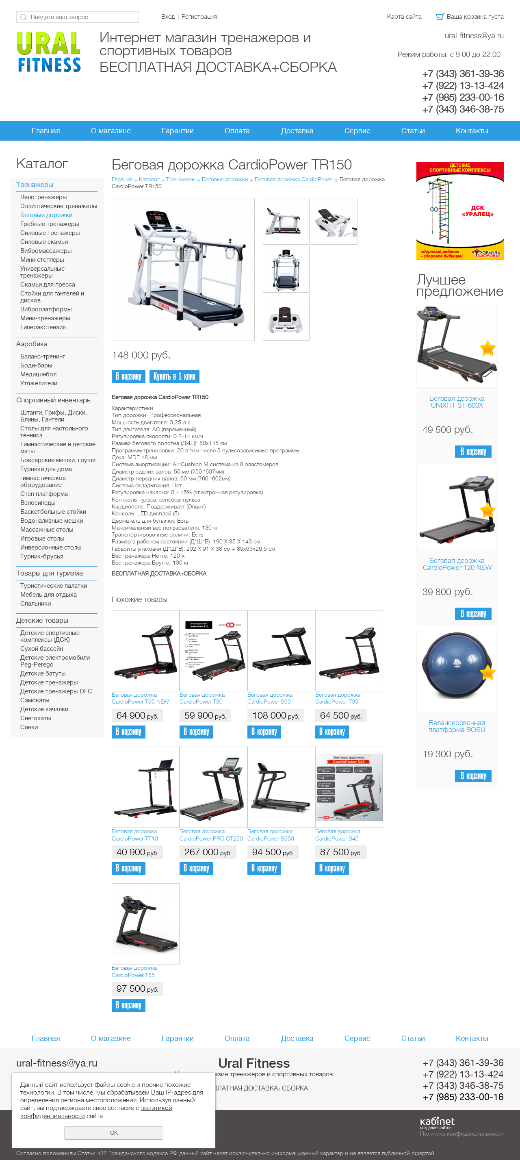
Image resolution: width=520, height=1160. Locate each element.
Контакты (472, 131)
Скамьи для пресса (47, 284)
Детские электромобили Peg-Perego (55, 661)
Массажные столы (47, 529)
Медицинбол (38, 374)
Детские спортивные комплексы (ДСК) (50, 636)
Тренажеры (34, 185)
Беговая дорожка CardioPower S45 (337, 834)
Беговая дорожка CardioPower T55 (134, 971)
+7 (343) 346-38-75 (463, 109)
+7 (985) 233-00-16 (463, 97)
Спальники (35, 603)
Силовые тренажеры (50, 233)
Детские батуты (43, 673)
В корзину (473, 452)
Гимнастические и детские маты (57, 448)
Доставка (297, 131)
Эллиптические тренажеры (59, 206)
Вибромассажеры (46, 251)
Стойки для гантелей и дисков (52, 297)
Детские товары (42, 620)
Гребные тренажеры (49, 224)
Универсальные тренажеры (42, 272)
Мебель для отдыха (48, 594)
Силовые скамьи (44, 242)
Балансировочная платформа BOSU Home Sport (457, 730)
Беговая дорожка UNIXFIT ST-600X (457, 402)
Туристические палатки (53, 585)
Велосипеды (38, 503)
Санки (29, 727)
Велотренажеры (43, 197)
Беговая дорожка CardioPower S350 (270, 834)
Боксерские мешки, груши (57, 460)
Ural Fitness (254, 1063)
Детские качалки (44, 709)
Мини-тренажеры (45, 318)
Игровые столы (42, 538)
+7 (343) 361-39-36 (463, 74)
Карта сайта (404, 16)
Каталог (149, 179)
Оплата (237, 131)
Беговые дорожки (46, 215)
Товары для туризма (49, 573)
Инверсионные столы (51, 547)
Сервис (357, 131)
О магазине (111, 131)
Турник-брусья (41, 556)
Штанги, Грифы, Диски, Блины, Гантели (53, 416)
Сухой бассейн (41, 648)
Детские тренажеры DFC (56, 691)
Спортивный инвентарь (53, 400)
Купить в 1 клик (174, 376)
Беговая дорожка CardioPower (294, 179)
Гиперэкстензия (43, 327)
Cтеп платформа (44, 494)
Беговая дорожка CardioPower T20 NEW (457, 564)
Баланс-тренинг (42, 356)
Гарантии (178, 131)
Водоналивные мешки (51, 520)
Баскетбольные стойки (53, 511)
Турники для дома (46, 469)
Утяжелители (38, 383)
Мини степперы (42, 259)
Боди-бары (36, 365)
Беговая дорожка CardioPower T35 (337, 698)
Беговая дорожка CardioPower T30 (202, 698)
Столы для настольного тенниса (54, 432)
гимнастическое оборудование (43, 482)
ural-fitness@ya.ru (474, 35)
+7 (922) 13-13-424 (463, 85)
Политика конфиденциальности (462, 1133)
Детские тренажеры (49, 682)
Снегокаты (35, 718)
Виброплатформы (46, 309)
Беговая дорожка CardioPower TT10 (135, 834)
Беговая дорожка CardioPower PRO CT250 (211, 834)
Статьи (413, 131)
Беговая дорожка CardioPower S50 (269, 698)
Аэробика (32, 344)
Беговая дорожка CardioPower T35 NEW (140, 698)
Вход (168, 16)
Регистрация (199, 16)
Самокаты (35, 700)
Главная (46, 131)
